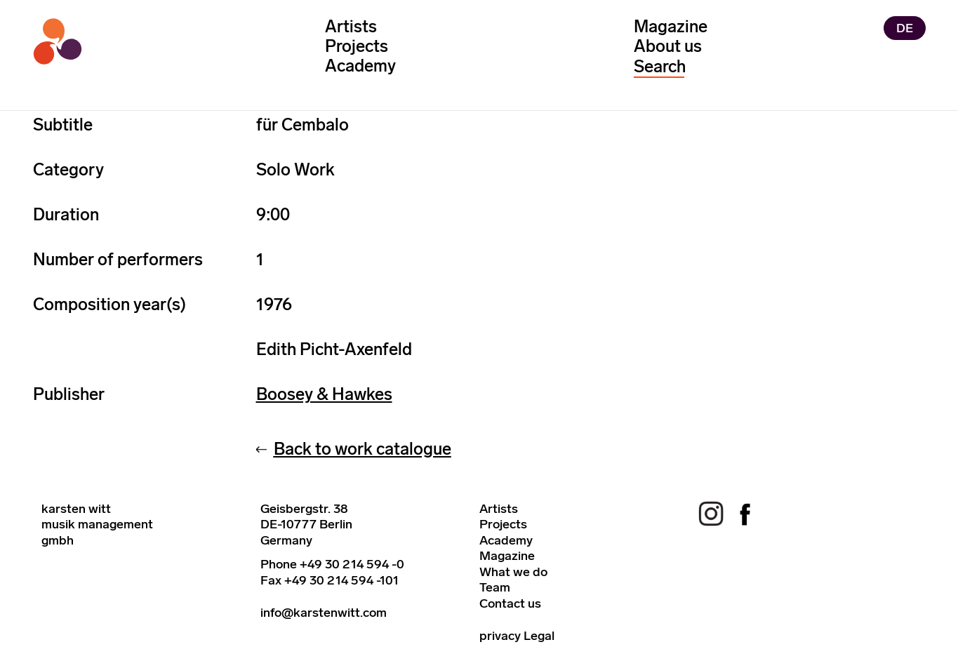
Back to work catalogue (362, 449)
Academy (360, 65)
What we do (513, 572)
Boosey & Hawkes (324, 394)
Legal (539, 635)
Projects (356, 46)
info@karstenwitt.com (323, 612)
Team (494, 587)
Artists (351, 26)
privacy (500, 635)
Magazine (670, 26)
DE (904, 28)
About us (668, 46)
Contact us (510, 603)
